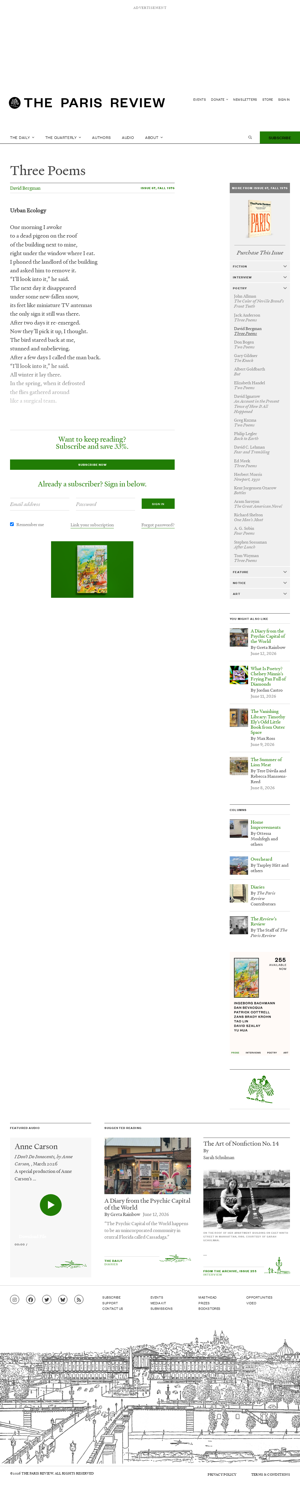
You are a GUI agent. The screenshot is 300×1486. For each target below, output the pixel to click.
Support (110, 1302)
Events (199, 99)
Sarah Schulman (218, 1157)
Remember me (30, 524)
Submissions (162, 1308)
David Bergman (25, 188)
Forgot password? (158, 524)
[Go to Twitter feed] (46, 1300)
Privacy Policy (222, 1474)
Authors (101, 137)
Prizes (204, 1302)
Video (251, 1302)
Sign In (284, 99)
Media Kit (158, 1302)
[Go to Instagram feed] (14, 1300)
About (154, 137)
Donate (219, 99)
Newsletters (245, 99)
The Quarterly (63, 137)
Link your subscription (92, 524)
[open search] (250, 137)
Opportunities (259, 1297)
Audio (128, 137)
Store (267, 99)
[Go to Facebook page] (30, 1300)
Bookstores (209, 1308)
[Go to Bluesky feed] (62, 1300)
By (206, 1150)
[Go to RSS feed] (78, 1300)
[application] (51, 1233)
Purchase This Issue (260, 253)
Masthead (207, 1297)
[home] (87, 105)
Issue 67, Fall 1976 (158, 187)
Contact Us (112, 1308)
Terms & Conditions (270, 1474)
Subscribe (280, 137)
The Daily (22, 137)
